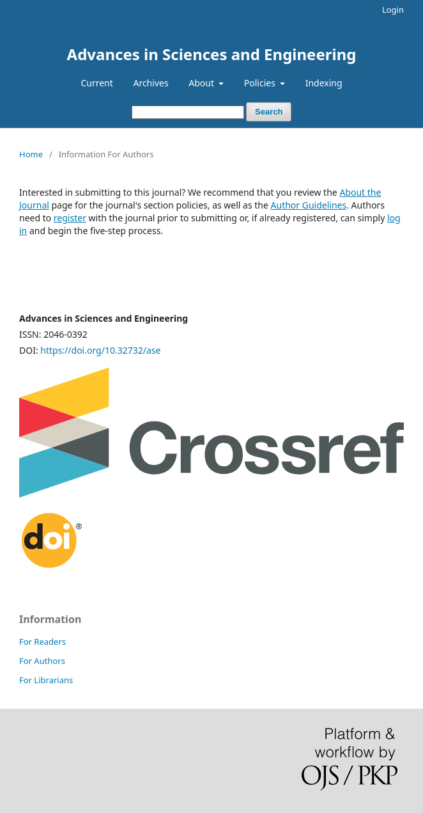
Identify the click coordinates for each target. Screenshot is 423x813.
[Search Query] (188, 112)
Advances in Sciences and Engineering (212, 54)
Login (393, 9)
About (202, 83)
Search (268, 111)
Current (96, 83)
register (70, 218)
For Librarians (46, 680)
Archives (150, 83)
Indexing (323, 83)
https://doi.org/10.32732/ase (100, 350)
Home (31, 154)
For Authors (42, 661)
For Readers (42, 641)
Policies (261, 83)
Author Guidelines (309, 205)
